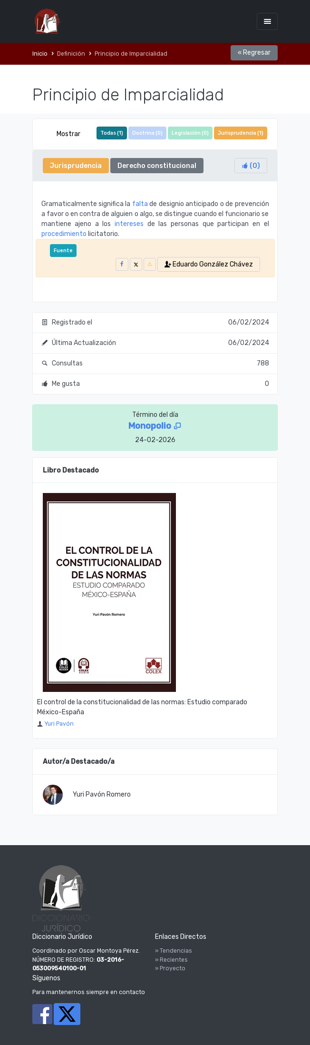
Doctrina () (147, 133)
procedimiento (64, 234)
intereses (129, 224)
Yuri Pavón (59, 723)
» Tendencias (173, 950)
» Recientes (171, 959)
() (251, 166)
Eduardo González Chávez (209, 264)
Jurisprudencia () (240, 133)
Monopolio (155, 426)
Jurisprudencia (76, 166)
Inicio (40, 53)
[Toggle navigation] (267, 21)
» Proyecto (170, 968)
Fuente (63, 250)
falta (140, 204)
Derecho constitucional (156, 166)
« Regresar (254, 53)
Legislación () (190, 133)
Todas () (111, 133)
